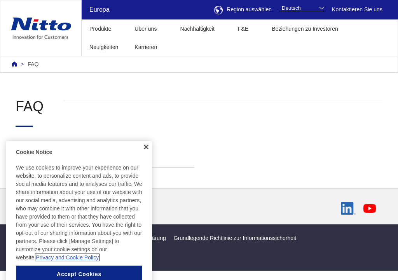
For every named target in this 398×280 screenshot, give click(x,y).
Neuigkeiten (103, 47)
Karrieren (145, 47)
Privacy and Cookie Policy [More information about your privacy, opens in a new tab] (67, 267)
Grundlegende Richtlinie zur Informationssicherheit (235, 238)
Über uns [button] (145, 29)
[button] (177, 46)
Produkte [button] (100, 29)
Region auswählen (243, 9)
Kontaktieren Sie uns (357, 9)
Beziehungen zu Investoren (305, 29)
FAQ (33, 64)
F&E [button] (243, 29)
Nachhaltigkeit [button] (197, 29)
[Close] (146, 156)
